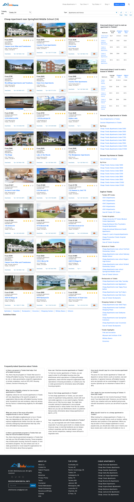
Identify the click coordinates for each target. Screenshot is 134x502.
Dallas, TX (71, 478)
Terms (40, 480)
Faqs (121, 13)
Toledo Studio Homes (103, 82)
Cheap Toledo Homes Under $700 (111, 174)
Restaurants (26, 311)
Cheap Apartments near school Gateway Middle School (115, 255)
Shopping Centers (47, 311)
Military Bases (60, 311)
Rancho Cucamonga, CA (76, 470)
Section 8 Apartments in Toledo (111, 122)
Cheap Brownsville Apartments (108, 481)
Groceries (35, 311)
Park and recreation (109, 332)
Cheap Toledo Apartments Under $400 (113, 129)
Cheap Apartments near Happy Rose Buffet (114, 288)
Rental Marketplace (44, 486)
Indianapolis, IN (73, 475)
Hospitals (16, 311)
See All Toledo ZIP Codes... (111, 212)
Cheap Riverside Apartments (107, 465)
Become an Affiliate (45, 491)
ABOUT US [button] (42, 461)
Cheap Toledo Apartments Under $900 (113, 143)
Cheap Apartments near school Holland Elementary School (115, 265)
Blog (39, 472)
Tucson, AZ (72, 467)
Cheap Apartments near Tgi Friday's (114, 292)
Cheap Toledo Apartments (107, 478)
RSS (39, 496)
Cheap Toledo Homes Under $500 (111, 168)
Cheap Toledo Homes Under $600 (111, 171)
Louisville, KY (72, 488)
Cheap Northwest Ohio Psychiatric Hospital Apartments (114, 225)
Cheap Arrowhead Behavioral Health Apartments (114, 230)
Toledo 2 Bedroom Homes (103, 94)
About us (41, 465)
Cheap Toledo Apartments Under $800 (113, 140)
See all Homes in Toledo (108, 159)
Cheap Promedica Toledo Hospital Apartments (114, 238)
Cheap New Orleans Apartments (109, 467)
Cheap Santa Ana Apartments (108, 473)
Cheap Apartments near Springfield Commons (114, 319)
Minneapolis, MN (74, 486)
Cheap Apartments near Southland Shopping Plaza (113, 309)
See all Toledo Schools (110, 274)
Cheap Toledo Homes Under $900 (111, 179)
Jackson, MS (72, 483)
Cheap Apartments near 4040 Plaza (114, 305)
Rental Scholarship (44, 488)
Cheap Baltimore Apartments (107, 489)
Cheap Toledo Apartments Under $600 (113, 134)
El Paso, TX (72, 493)
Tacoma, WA (72, 480)
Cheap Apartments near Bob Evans (114, 295)
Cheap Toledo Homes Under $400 (111, 165)
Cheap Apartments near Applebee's (114, 284)
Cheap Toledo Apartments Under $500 (113, 131)
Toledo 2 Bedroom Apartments (104, 49)
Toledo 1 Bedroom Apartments (104, 42)
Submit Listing (119, 4)
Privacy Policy (43, 478)
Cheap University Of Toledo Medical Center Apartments (114, 220)
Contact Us (42, 467)
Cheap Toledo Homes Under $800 (111, 176)
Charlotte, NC (72, 491)
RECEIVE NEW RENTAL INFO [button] (19, 481)
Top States (96, 4)
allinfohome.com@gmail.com (18, 490)
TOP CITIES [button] (72, 461)
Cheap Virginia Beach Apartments (109, 486)
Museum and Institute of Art (111, 335)
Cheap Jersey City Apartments (108, 494)
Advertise (41, 475)
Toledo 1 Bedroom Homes (103, 88)
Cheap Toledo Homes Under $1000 (112, 182)
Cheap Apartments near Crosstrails (114, 323)
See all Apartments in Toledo (110, 119)
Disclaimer (42, 483)
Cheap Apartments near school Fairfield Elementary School (115, 250)
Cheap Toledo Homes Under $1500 (112, 185)
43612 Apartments (108, 203)
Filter (126, 13)
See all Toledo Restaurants (111, 298)
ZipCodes (7, 311)
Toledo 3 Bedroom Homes (103, 101)
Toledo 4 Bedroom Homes (103, 107)
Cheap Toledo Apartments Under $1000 (113, 146)
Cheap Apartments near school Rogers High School (115, 260)
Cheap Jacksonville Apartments (109, 492)
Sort (131, 13)
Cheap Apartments (69, 4)
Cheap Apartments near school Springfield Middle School (112, 270)
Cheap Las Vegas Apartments (108, 475)
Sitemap (41, 493)
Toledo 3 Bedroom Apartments (104, 55)
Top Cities (84, 4)
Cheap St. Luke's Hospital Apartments (115, 234)
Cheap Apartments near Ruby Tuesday (115, 281)
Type (65, 12)
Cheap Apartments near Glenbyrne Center (113, 314)
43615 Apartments (108, 198)
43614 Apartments (108, 206)
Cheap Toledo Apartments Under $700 (113, 137)
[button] (114, 195)
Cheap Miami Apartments (106, 484)
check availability (30, 54)
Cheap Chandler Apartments (107, 470)
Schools (70, 311)
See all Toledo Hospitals (110, 242)
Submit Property (43, 470)
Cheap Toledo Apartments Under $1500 (113, 149)
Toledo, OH (72, 472)
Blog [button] (107, 4)
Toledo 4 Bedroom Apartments (104, 61)
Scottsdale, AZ (73, 465)
